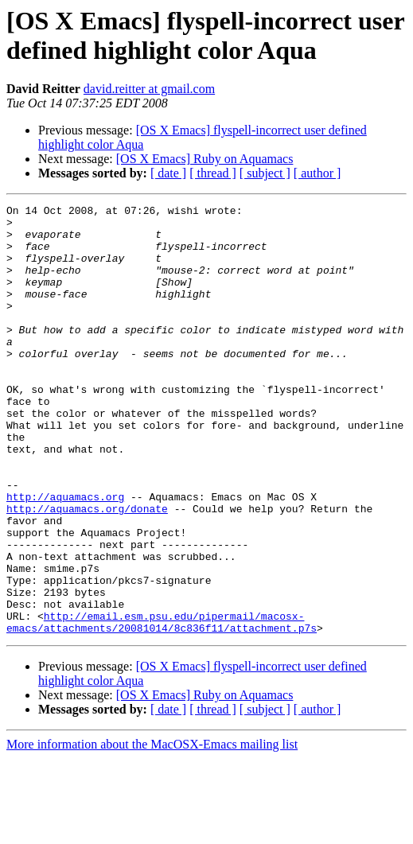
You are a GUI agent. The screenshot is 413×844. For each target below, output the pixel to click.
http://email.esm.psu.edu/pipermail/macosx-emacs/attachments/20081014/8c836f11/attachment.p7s (161, 706)
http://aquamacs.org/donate (87, 570)
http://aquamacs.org (65, 556)
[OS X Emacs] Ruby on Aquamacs (205, 158)
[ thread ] (212, 173)
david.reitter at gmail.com (149, 88)
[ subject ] (265, 173)
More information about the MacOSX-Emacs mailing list (152, 830)
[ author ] (317, 173)
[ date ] (168, 173)
